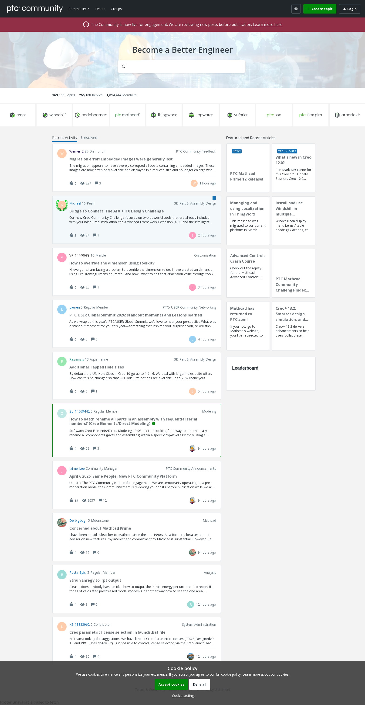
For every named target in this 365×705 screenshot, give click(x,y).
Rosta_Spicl (77, 572)
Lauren (74, 307)
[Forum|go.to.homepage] (35, 8)
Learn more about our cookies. (265, 674)
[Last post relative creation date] (207, 183)
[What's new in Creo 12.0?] (293, 167)
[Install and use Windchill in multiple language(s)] (293, 220)
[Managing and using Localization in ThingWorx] (248, 220)
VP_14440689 (79, 255)
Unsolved (89, 137)
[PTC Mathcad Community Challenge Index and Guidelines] (293, 273)
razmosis (76, 359)
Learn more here (267, 24)
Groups (116, 9)
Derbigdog (77, 520)
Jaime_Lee (77, 468)
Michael (75, 203)
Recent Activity (64, 137)
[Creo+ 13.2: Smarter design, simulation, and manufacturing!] (293, 326)
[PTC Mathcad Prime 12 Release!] (248, 167)
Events (100, 9)
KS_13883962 (79, 624)
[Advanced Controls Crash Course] (248, 273)
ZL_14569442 (79, 411)
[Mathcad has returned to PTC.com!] (248, 326)
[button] (182, 695)
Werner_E (76, 151)
